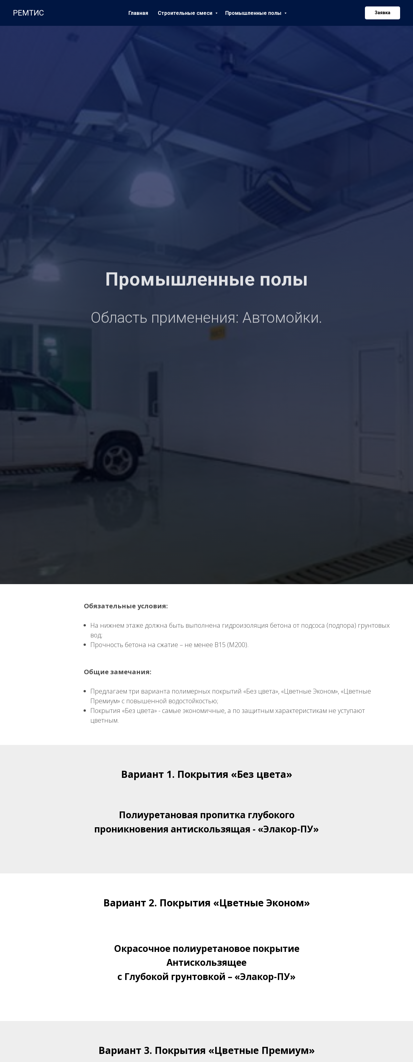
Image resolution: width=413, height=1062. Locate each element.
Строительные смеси (186, 13)
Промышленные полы (254, 13)
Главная (138, 13)
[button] (382, 12)
